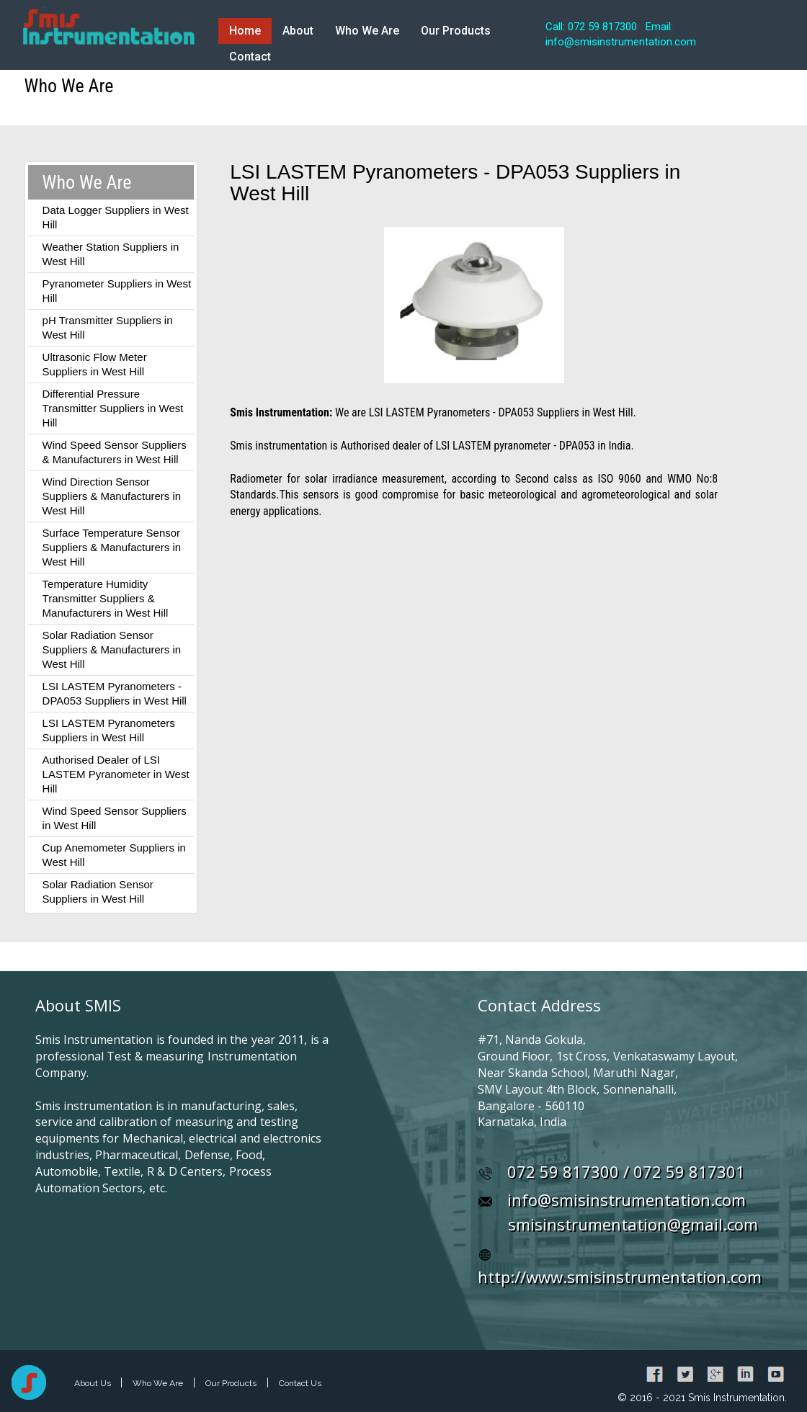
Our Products (456, 30)
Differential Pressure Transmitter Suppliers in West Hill (113, 408)
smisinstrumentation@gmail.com (633, 1224)
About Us (93, 1383)
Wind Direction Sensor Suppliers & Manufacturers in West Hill (112, 496)
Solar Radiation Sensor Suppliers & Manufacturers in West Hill (112, 649)
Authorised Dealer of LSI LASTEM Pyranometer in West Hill (116, 774)
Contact (250, 56)
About (297, 30)
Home (245, 30)
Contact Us (300, 1383)
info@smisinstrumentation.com (626, 1199)
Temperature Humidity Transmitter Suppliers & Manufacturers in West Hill (106, 598)
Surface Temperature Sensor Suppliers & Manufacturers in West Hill (112, 547)
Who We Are (367, 30)
